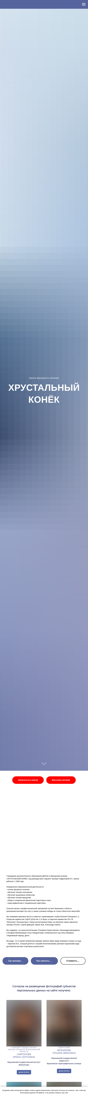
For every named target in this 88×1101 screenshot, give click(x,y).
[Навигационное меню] (83, 4)
